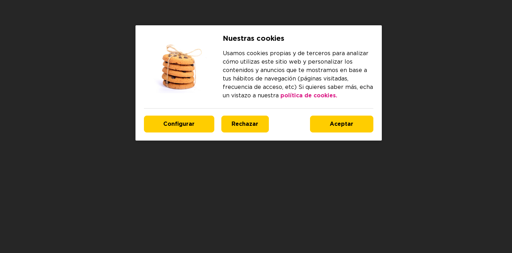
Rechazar (245, 124)
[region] (258, 83)
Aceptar (341, 124)
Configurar (179, 124)
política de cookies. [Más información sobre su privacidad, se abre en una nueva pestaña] (308, 95)
